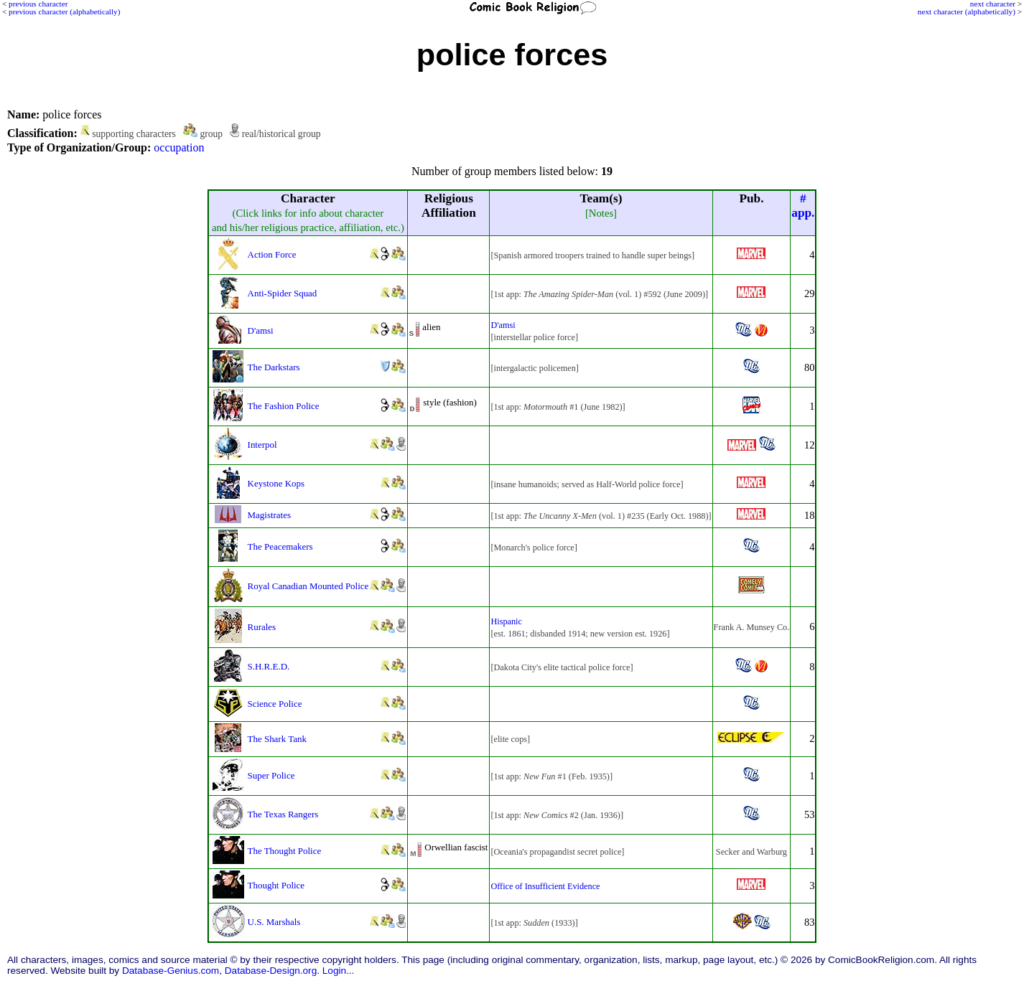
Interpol (262, 444)
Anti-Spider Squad (282, 293)
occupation (179, 147)
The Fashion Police (284, 405)
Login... (338, 970)
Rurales (262, 626)
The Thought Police (285, 850)
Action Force (272, 254)
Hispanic (506, 621)
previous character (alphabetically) (64, 11)
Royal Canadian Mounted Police (308, 586)
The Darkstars (274, 367)
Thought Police (276, 885)
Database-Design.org (271, 970)
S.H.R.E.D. (269, 666)
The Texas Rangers (283, 814)
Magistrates (269, 515)
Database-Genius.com (170, 970)
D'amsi (261, 330)
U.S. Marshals (274, 921)
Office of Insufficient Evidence (545, 886)
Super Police (271, 775)
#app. (802, 206)
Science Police (275, 703)
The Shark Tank (277, 738)
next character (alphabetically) (966, 11)
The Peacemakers (280, 546)
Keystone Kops (276, 483)
